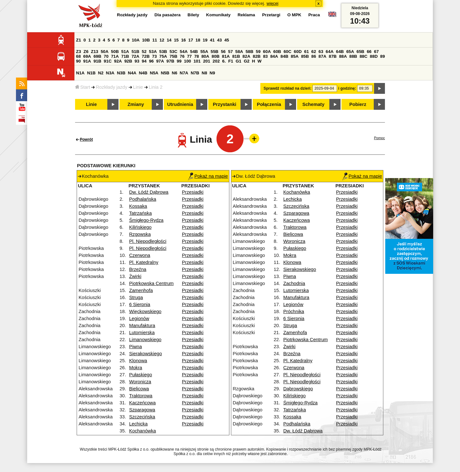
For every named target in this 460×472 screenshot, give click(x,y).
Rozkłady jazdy (111, 87)
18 (197, 40)
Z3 (78, 51)
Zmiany (135, 104)
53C (173, 51)
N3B (121, 73)
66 (369, 51)
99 (179, 61)
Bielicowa (139, 388)
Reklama (246, 14)
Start (82, 87)
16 (183, 40)
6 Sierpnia (139, 304)
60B (277, 51)
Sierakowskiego (145, 353)
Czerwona (139, 255)
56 (223, 51)
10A (136, 40)
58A (239, 51)
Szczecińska (142, 416)
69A (87, 56)
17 (190, 40)
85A (294, 56)
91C (107, 61)
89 (382, 56)
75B (173, 56)
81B (236, 56)
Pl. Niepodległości (147, 241)
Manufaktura (142, 325)
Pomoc (379, 138)
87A (322, 56)
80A (205, 56)
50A (104, 51)
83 (265, 56)
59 (258, 51)
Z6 (85, 51)
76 (182, 56)
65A (350, 51)
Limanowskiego (145, 339)
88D (374, 56)
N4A (132, 73)
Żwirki (135, 276)
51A (125, 51)
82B (256, 56)
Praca (314, 14)
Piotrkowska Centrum (151, 283)
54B (194, 51)
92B (128, 61)
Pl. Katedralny (143, 262)
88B (353, 56)
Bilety (193, 14)
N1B (91, 73)
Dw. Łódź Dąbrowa (148, 192)
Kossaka (138, 206)
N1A (80, 73)
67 (376, 51)
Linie (138, 87)
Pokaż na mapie (208, 176)
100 (187, 61)
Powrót (86, 139)
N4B (143, 73)
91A (87, 61)
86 (313, 56)
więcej (273, 3)
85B (305, 56)
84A (274, 56)
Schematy (313, 104)
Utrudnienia (180, 104)
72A (135, 56)
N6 (174, 73)
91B (97, 61)
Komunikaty (218, 14)
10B (146, 40)
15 (176, 40)
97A (160, 61)
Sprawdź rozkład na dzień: (287, 88)
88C (363, 56)
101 (197, 61)
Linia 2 (156, 87)
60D (298, 51)
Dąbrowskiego (298, 388)
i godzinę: (347, 88)
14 (169, 40)
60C (287, 51)
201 (206, 61)
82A (246, 56)
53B (163, 51)
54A (184, 51)
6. (224, 61)
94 (144, 61)
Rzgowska (140, 234)
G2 (246, 61)
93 (136, 61)
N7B (195, 73)
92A (118, 61)
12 (161, 40)
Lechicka (138, 423)
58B (249, 51)
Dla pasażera (168, 14)
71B (125, 56)
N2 (100, 73)
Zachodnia (294, 283)
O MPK (295, 14)
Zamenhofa (141, 290)
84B (284, 56)
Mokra (135, 367)
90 (78, 61)
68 (78, 56)
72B (146, 56)
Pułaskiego (140, 374)
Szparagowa (142, 409)
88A (343, 56)
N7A (184, 73)
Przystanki (224, 104)
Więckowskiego (145, 311)
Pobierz (357, 104)
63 (320, 51)
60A (267, 51)
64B (340, 51)
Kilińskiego (140, 227)
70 (106, 56)
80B (215, 56)
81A (226, 56)
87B (332, 56)
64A (330, 51)
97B (170, 61)
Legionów (139, 318)
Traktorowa (140, 395)
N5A (154, 73)
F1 (230, 61)
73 (154, 56)
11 (154, 40)
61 (306, 51)
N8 (204, 73)
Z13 (94, 51)
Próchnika (293, 311)
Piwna (135, 346)
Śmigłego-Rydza (146, 220)
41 (212, 40)
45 (226, 40)
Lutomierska (142, 332)
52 (144, 51)
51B (135, 51)
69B (97, 56)
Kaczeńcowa (142, 402)
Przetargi (271, 14)
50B (115, 51)
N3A (110, 73)
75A (163, 56)
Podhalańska (142, 199)
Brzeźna (137, 269)
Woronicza (140, 381)
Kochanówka (142, 430)
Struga (136, 297)
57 (230, 51)
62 (313, 51)
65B (360, 51)
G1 (238, 61)
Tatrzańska (140, 213)
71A (115, 56)
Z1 (78, 40)
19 (205, 40)
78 (196, 56)
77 (189, 56)
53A (153, 51)
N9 (212, 73)
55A (204, 51)
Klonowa (138, 360)
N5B (165, 73)
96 (151, 61)
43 (219, 40)
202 (216, 61)
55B (214, 51)
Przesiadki (193, 192)
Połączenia (269, 104)
